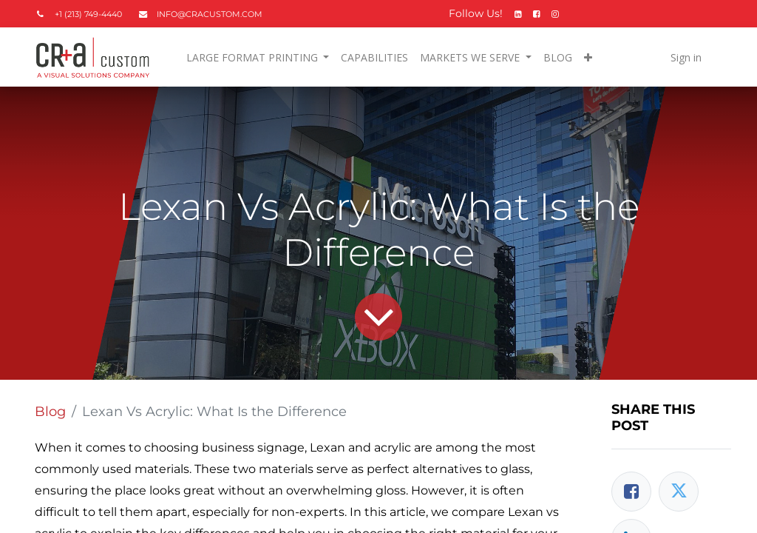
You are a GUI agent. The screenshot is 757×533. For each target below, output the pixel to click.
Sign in (686, 57)
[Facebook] (631, 492)
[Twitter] (679, 492)
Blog (50, 411)
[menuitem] (374, 57)
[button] (588, 57)
